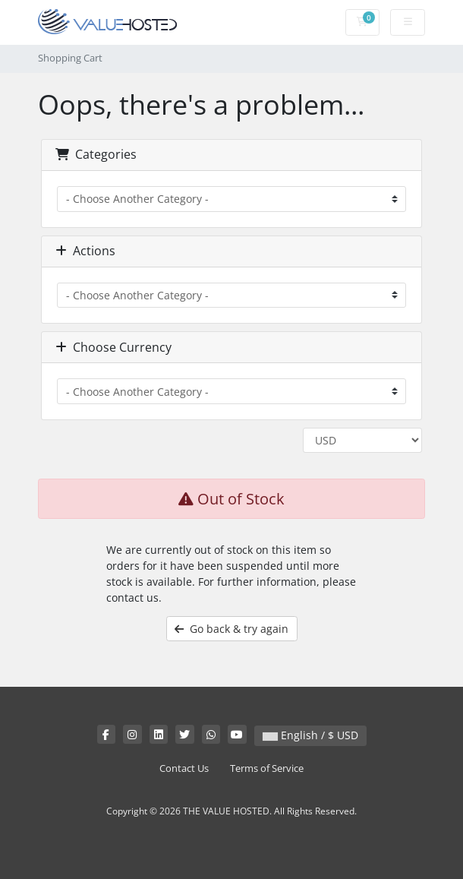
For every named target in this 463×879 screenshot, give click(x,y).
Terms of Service (267, 768)
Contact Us (184, 768)
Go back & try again (231, 628)
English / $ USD (310, 735)
